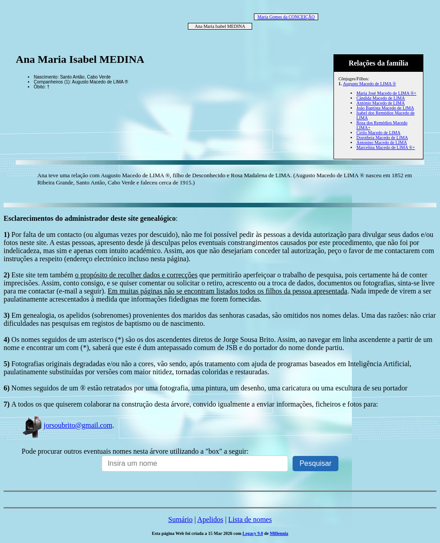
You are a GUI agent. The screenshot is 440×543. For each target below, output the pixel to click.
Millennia (279, 533)
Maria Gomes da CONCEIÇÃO (286, 16)
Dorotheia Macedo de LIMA (382, 137)
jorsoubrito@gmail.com (67, 425)
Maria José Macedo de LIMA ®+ (386, 93)
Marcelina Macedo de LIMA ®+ (385, 147)
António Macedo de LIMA (380, 103)
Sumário (180, 519)
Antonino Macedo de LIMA (381, 142)
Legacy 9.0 (253, 533)
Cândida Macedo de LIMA (380, 98)
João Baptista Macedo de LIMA (385, 107)
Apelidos (210, 519)
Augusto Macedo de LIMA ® (369, 83)
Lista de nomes (250, 519)
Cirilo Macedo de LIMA (378, 132)
